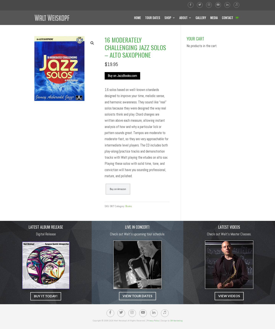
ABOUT (183, 17)
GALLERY (201, 17)
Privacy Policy (153, 320)
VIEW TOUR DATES (137, 296)
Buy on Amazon (118, 189)
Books (128, 206)
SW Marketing (176, 320)
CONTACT (227, 17)
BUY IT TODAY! (45, 296)
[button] (92, 43)
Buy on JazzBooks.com (122, 76)
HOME (137, 17)
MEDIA (214, 17)
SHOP (167, 17)
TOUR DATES (152, 17)
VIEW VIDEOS (229, 296)
